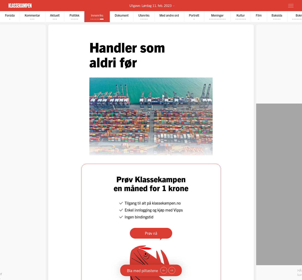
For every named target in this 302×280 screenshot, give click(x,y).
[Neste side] (171, 270)
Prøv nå (151, 233)
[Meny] (291, 5)
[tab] (10, 16)
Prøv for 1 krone (268, 5)
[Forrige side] (163, 270)
